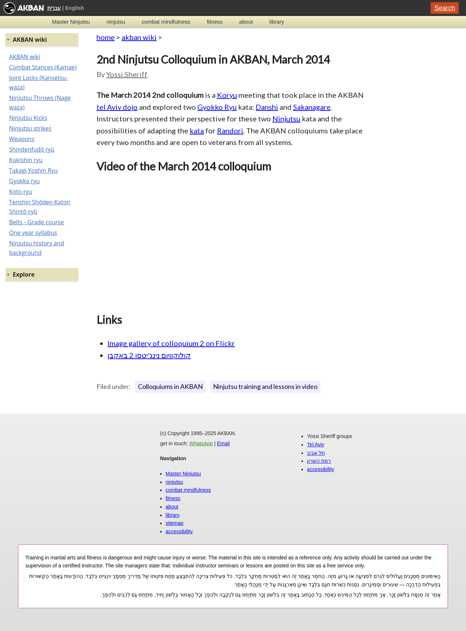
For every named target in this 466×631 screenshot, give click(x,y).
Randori (230, 130)
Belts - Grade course (36, 222)
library (276, 22)
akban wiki (139, 37)
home (105, 37)
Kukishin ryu (26, 160)
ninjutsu (115, 22)
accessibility (179, 531)
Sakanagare (312, 107)
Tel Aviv (315, 444)
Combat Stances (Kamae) (42, 67)
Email (223, 443)
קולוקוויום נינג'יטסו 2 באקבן (149, 355)
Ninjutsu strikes (30, 128)
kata (197, 130)
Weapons (22, 139)
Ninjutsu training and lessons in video (265, 386)
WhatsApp (201, 443)
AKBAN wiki (24, 57)
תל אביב (316, 453)
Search (444, 8)
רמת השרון (319, 461)
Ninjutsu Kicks (28, 118)
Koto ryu (20, 192)
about (246, 22)
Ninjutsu (286, 118)
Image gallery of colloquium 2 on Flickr (171, 343)
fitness (214, 22)
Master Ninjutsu (71, 22)
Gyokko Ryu (217, 107)
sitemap (174, 523)
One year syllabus (33, 233)
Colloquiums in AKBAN (170, 386)
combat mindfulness (166, 22)
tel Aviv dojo (117, 107)
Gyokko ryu (24, 181)
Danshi (267, 107)
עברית (54, 8)
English (74, 8)
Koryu (227, 95)
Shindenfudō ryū (31, 149)
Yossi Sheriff (126, 74)
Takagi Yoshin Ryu (33, 170)
